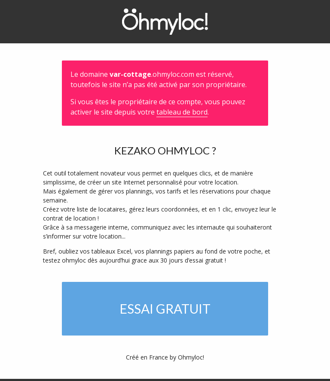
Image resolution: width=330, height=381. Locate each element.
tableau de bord (182, 112)
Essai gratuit (165, 308)
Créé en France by (165, 357)
